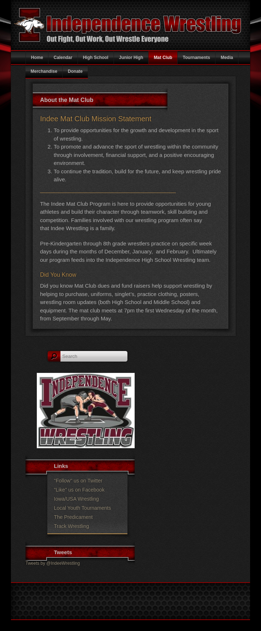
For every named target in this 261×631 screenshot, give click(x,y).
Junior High (131, 57)
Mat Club (163, 57)
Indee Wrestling (86, 611)
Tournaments (196, 57)
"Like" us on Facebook (79, 490)
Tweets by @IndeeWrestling (52, 563)
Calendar (63, 57)
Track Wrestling (71, 526)
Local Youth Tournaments (82, 508)
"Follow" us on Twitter (78, 481)
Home (37, 57)
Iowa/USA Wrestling (76, 499)
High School (95, 57)
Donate (75, 71)
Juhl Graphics (189, 611)
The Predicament (73, 517)
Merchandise (44, 71)
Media (227, 57)
